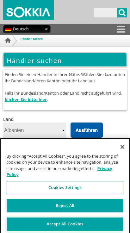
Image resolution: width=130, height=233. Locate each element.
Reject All (65, 208)
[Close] (122, 149)
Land (8, 119)
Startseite (9, 48)
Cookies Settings (65, 190)
